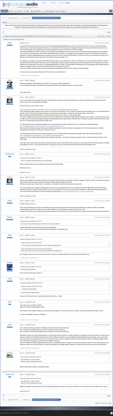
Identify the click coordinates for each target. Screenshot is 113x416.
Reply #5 (22, 200)
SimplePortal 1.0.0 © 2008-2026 (21, 413)
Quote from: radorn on (30, 221)
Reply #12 (22, 353)
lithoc (10, 302)
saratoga (10, 353)
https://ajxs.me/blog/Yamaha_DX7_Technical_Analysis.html (77, 191)
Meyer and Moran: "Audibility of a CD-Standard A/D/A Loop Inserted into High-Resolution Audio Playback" (49, 109)
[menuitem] (109, 32)
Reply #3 (22, 154)
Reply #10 (22, 302)
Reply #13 (22, 374)
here (97, 27)
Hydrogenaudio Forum (13, 18)
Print (109, 32)
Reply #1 (22, 80)
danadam (10, 262)
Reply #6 (22, 217)
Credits (13, 413)
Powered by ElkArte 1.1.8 (5, 413)
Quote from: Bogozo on (31, 239)
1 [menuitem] (3, 32)
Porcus (9, 97)
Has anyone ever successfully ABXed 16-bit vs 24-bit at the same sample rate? (53, 18)
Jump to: (97, 403)
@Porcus (33, 204)
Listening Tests (26, 18)
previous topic (101, 36)
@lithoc (22, 328)
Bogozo (9, 217)
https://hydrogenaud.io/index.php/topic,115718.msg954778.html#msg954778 (41, 135)
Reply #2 (22, 97)
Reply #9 (22, 279)
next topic (108, 36)
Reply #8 (22, 262)
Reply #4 (22, 177)
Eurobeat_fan (9, 154)
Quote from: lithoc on (30, 357)
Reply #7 (22, 235)
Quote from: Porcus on (30, 158)
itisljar (10, 80)
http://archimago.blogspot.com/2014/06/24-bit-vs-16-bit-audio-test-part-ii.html (41, 126)
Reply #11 (22, 324)
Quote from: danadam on (31, 283)
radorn (10, 43)
